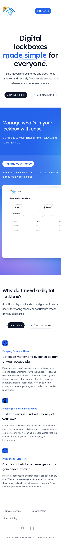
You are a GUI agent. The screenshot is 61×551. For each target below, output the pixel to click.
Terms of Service (12, 511)
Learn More (16, 325)
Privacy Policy (11, 518)
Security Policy (39, 511)
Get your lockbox (16, 94)
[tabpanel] (30, 214)
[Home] (8, 11)
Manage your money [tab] (18, 163)
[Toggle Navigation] (56, 10)
